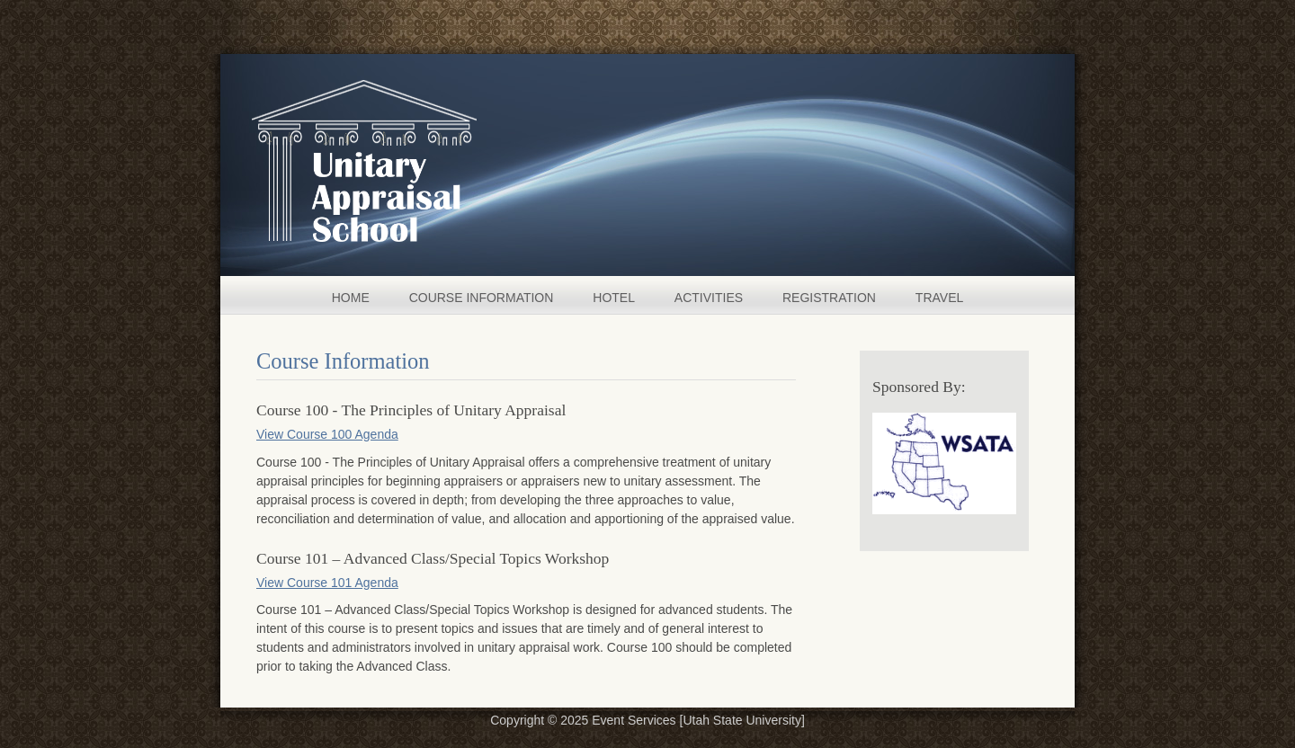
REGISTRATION (829, 297)
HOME (351, 297)
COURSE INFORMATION (481, 297)
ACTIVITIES (708, 297)
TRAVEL (939, 297)
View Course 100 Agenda (327, 434)
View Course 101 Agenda (327, 582)
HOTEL (614, 297)
